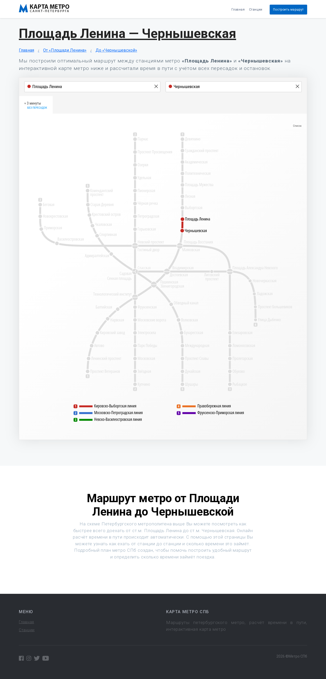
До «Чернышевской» (116, 50)
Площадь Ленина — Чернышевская (127, 33)
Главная (238, 9)
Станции (255, 9)
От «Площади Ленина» (65, 50)
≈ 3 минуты (35, 105)
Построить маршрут (288, 9)
